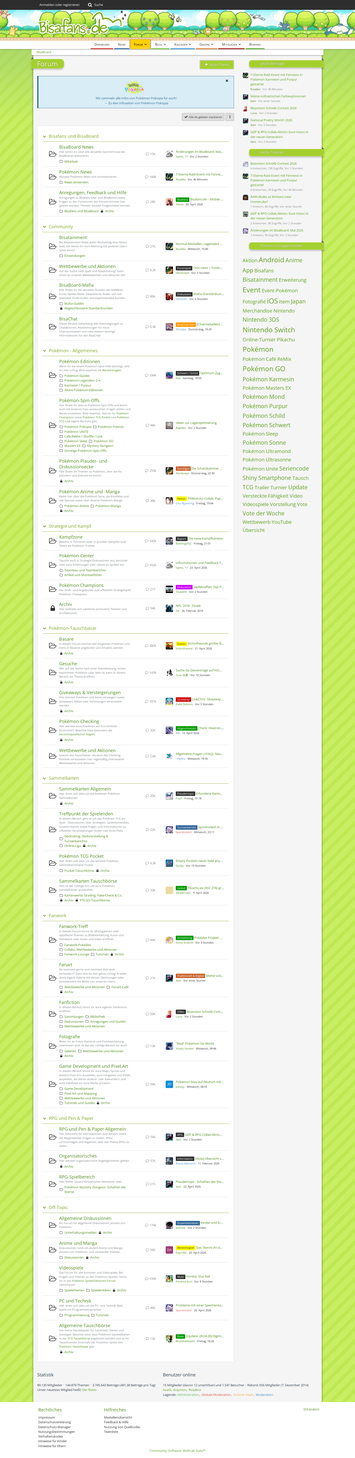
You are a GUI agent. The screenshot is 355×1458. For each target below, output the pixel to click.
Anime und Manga (78, 1243)
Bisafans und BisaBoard (74, 136)
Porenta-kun (184, 1281)
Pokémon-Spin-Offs (79, 400)
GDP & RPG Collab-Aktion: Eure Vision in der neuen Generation (279, 134)
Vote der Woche (263, 513)
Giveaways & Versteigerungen (90, 692)
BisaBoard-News (76, 147)
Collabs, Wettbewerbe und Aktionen (90, 949)
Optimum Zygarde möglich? (220, 373)
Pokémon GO (103, 441)
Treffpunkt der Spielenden (86, 814)
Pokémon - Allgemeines (73, 350)
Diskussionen (74, 1021)
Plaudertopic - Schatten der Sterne (201, 1181)
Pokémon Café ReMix (267, 359)
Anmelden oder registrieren (59, 4)
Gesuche (68, 664)
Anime (293, 260)
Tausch (300, 478)
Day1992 (181, 1252)
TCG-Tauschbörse (79, 1338)
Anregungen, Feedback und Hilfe (92, 192)
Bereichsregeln (111, 370)
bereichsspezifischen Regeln (77, 734)
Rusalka (181, 179)
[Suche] (95, 5)
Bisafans (264, 270)
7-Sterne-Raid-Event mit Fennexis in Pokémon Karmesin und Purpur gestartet (276, 79)
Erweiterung (292, 280)
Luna (179, 1016)
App (248, 270)
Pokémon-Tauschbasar (72, 628)
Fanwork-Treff (73, 926)
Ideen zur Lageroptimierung (196, 423)
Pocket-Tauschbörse (79, 870)
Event (252, 289)
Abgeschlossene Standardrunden (88, 308)
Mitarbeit (71, 161)
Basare (66, 639)
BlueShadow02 (185, 1341)
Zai (177, 611)
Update (298, 487)
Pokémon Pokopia (77, 426)
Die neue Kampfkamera (205, 538)
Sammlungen (74, 1016)
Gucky (180, 865)
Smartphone (274, 478)
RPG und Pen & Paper (71, 1118)
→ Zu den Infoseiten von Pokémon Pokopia (136, 103)
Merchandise (257, 310)
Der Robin (89, 1390)
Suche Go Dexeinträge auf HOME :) (201, 670)
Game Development (79, 1088)
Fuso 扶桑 (182, 675)
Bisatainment (73, 237)
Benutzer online (179, 1375)
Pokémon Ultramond (267, 451)
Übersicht (254, 530)
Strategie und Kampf (70, 526)
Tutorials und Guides (79, 1103)
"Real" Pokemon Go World (195, 1043)
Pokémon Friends (111, 426)
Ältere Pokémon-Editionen (83, 390)
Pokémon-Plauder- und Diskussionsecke (83, 464)
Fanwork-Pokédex (77, 945)
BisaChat (68, 319)
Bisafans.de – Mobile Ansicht (210, 199)
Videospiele (71, 1268)
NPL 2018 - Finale (188, 605)
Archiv (109, 211)
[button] (227, 81)
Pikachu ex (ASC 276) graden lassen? (214, 888)
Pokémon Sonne (264, 442)
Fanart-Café (119, 987)
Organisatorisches (78, 1156)
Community (61, 226)
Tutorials (102, 954)
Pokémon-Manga (108, 506)
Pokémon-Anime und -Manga (89, 491)
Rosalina (195, 1390)
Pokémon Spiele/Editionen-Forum (94, 1280)
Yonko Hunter (185, 1048)
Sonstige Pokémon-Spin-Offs (85, 450)
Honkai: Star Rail (198, 1276)
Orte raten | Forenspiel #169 (214, 267)
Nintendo (284, 310)
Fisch (179, 798)
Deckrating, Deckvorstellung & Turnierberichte (86, 838)
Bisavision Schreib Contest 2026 (210, 1011)
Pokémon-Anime (76, 506)
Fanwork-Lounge (76, 954)
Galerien (70, 1051)
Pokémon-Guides (77, 375)
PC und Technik (75, 1301)
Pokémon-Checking (79, 721)
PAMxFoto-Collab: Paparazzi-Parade (214, 498)
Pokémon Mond (264, 397)
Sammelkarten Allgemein (85, 789)
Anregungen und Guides (108, 1021)
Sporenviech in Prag (212, 827)
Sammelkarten (64, 778)
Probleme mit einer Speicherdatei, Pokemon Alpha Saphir (218, 1305)
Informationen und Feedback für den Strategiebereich (215, 563)
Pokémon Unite (260, 468)
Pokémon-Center (76, 556)
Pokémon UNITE (76, 431)
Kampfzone (71, 537)
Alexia (179, 204)
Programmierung (76, 1315)
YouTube (282, 522)
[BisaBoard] (177, 25)
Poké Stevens (184, 704)
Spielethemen (74, 1290)
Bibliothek (97, 1016)
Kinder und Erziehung (216, 1222)
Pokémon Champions (81, 585)
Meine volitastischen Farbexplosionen (278, 96)
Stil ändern (311, 1409)
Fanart (65, 964)
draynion (179, 1390)
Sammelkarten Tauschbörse (88, 881)
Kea (178, 378)
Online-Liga (72, 845)
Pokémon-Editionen (79, 361)
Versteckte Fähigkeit (265, 495)
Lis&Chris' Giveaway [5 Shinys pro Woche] (222, 699)
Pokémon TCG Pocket (96, 417)
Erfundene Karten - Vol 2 (213, 793)
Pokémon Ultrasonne (267, 459)
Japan (298, 301)
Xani (178, 980)
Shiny (250, 478)
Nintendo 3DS (261, 319)
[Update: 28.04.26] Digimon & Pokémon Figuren (220, 1336)
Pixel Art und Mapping (80, 1093)
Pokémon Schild (264, 416)
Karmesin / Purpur (77, 385)
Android (271, 259)
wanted (180, 1228)
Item (284, 301)
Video (296, 495)
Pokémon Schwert (266, 425)
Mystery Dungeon (100, 445)
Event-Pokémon (280, 290)
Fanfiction (69, 1002)
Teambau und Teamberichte (85, 570)
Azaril (167, 1390)
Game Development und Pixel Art (93, 1066)
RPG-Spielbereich (77, 1177)
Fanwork (57, 915)
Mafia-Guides (74, 303)
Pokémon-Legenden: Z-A (82, 380)
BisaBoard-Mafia (76, 285)
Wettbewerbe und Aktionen (87, 266)
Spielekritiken (101, 1290)
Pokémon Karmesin (268, 379)
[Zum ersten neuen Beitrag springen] (169, 154)
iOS (272, 300)
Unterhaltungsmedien (80, 1232)
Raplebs (181, 428)
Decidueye (182, 273)
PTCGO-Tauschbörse (95, 900)
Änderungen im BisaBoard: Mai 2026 (202, 151)
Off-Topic (58, 1207)
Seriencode (294, 468)
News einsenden (76, 182)
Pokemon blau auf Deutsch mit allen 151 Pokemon (213, 1082)
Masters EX (72, 445)
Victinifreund (184, 648)
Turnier (278, 487)
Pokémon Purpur (265, 406)
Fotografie (69, 1036)
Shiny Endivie (184, 942)
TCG (248, 487)
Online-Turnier (259, 339)
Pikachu (286, 339)
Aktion (250, 260)
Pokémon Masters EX (267, 388)
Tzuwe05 (181, 592)
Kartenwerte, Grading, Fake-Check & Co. (93, 895)
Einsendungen (74, 255)
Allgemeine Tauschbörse (84, 1325)
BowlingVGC (184, 543)
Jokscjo (180, 1087)
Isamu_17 (182, 156)
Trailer (262, 487)
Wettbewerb (256, 522)
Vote (302, 504)
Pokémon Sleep (75, 441)
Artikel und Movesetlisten (83, 575)
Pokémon (258, 349)
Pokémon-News (75, 172)
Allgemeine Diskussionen (85, 1218)
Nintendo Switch (269, 329)
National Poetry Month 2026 (271, 120)
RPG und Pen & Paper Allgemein (92, 1129)
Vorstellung (283, 504)
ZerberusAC (183, 893)
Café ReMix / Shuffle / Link (83, 436)
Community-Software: (178, 1450)
